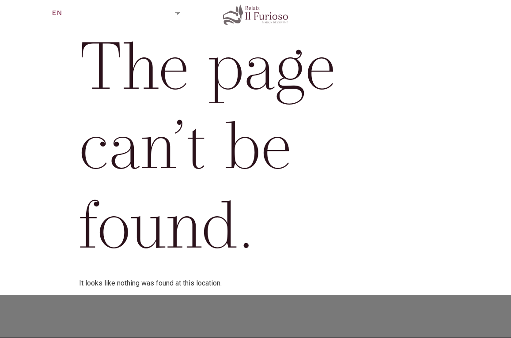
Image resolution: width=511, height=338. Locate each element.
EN (57, 12)
